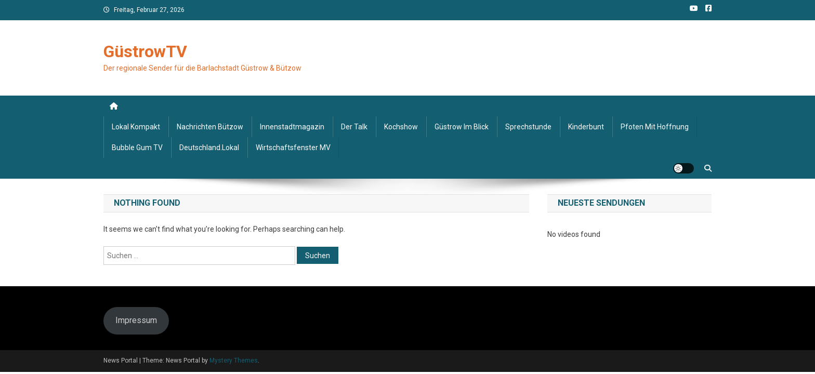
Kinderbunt (586, 127)
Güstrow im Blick (462, 127)
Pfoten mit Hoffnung (655, 127)
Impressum (136, 320)
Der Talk (354, 127)
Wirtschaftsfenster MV (293, 147)
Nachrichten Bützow (210, 127)
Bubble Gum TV (137, 147)
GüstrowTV (145, 51)
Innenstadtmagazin (292, 127)
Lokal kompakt (136, 127)
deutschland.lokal (209, 147)
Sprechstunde (528, 127)
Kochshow (401, 127)
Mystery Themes (233, 360)
